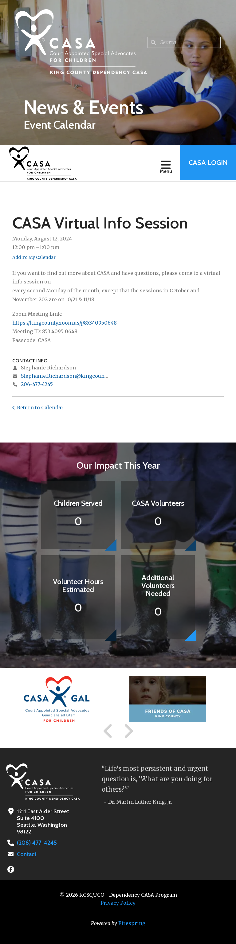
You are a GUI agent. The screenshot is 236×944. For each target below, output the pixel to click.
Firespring (131, 923)
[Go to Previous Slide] (108, 731)
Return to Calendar (40, 407)
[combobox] (184, 42)
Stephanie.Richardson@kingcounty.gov (70, 376)
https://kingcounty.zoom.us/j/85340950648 (64, 323)
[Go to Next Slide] (128, 731)
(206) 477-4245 (36, 843)
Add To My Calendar (34, 257)
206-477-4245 (37, 384)
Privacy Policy (118, 903)
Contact (27, 854)
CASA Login (207, 163)
